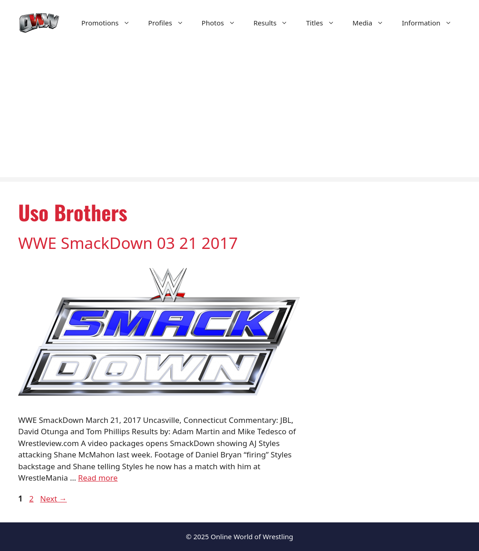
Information (431, 22)
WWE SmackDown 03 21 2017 (128, 242)
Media (373, 22)
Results (275, 22)
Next (53, 498)
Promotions (110, 22)
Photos (223, 22)
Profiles (170, 22)
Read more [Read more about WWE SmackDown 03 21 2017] (98, 477)
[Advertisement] (239, 113)
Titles (324, 22)
